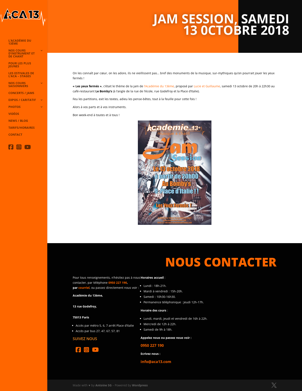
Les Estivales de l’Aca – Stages (21, 75)
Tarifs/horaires (21, 128)
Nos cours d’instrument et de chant (21, 53)
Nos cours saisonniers (18, 85)
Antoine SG (103, 385)
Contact (15, 135)
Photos (14, 107)
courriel (84, 288)
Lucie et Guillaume (207, 86)
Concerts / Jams (21, 93)
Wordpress (140, 385)
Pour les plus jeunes (19, 65)
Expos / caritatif (22, 100)
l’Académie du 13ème (159, 86)
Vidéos (13, 114)
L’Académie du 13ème (19, 42)
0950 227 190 (117, 283)
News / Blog (18, 121)
